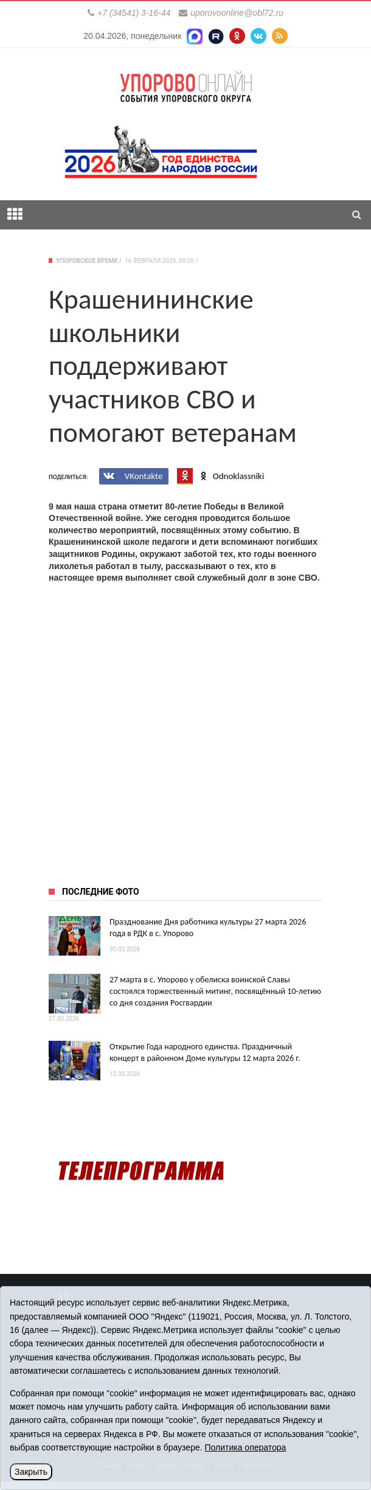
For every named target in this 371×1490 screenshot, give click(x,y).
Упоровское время (86, 260)
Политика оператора (245, 1447)
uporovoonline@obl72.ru (236, 13)
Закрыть (31, 1472)
